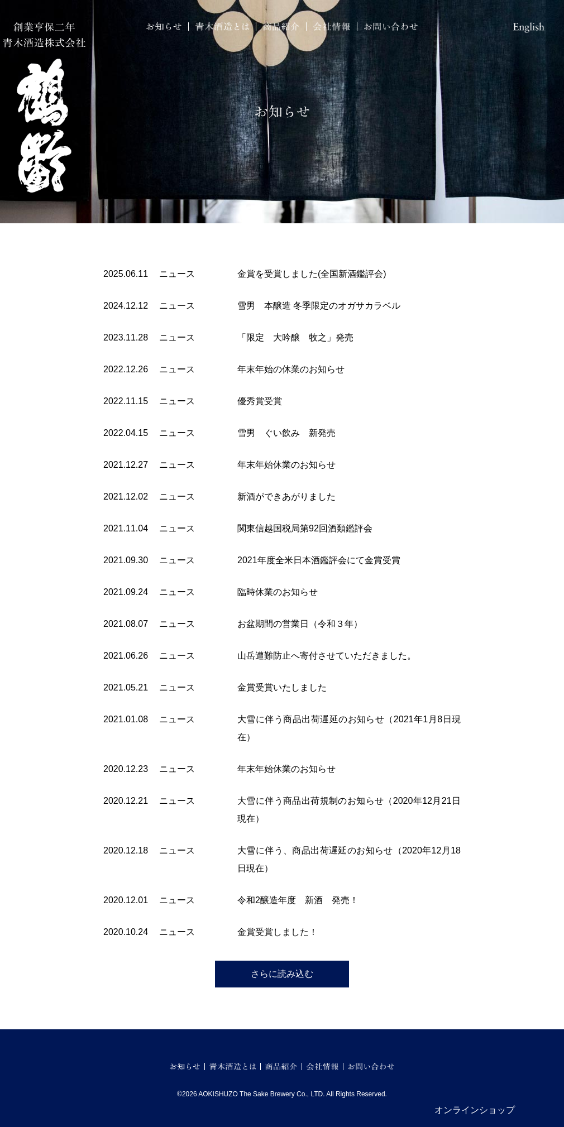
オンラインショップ (474, 1110)
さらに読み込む (282, 974)
